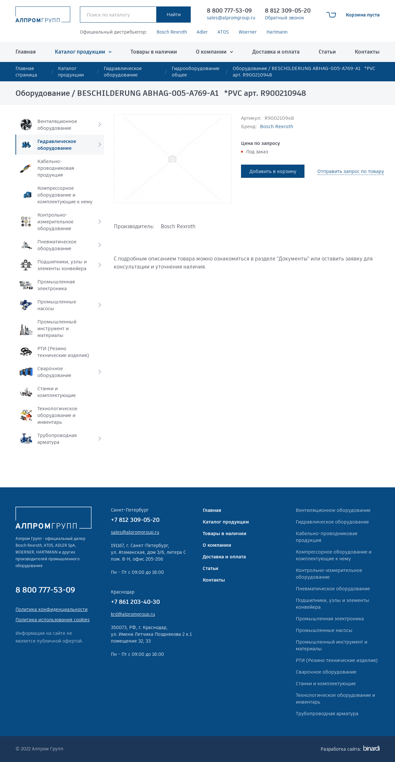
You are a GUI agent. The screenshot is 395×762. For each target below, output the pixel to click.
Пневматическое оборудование (333, 588)
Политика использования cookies (52, 619)
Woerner (248, 32)
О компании (211, 52)
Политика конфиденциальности (51, 609)
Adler (202, 32)
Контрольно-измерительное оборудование (329, 573)
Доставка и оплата (276, 52)
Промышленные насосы (324, 630)
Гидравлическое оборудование (123, 71)
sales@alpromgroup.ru (231, 18)
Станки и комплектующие (326, 683)
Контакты (367, 52)
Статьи (327, 52)
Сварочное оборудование (326, 671)
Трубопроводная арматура (327, 713)
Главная (25, 52)
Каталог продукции (80, 52)
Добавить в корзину (272, 171)
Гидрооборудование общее (195, 71)
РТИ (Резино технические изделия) (337, 660)
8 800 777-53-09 (229, 10)
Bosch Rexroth (172, 32)
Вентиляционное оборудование (333, 510)
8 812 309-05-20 (288, 10)
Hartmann (276, 32)
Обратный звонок (284, 18)
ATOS (223, 32)
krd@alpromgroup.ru (133, 614)
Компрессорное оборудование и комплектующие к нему (333, 555)
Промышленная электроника (330, 618)
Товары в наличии (153, 52)
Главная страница (26, 71)
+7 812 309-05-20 (135, 519)
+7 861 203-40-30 (135, 601)
